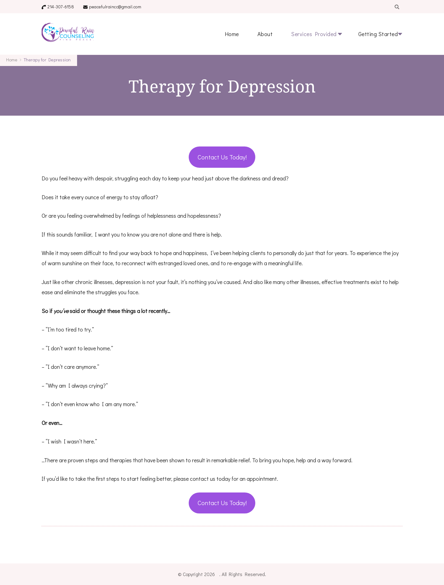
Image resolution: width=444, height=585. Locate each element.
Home (232, 34)
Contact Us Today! (222, 157)
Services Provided (314, 34)
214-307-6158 (60, 7)
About (265, 34)
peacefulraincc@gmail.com (115, 7)
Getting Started (378, 34)
